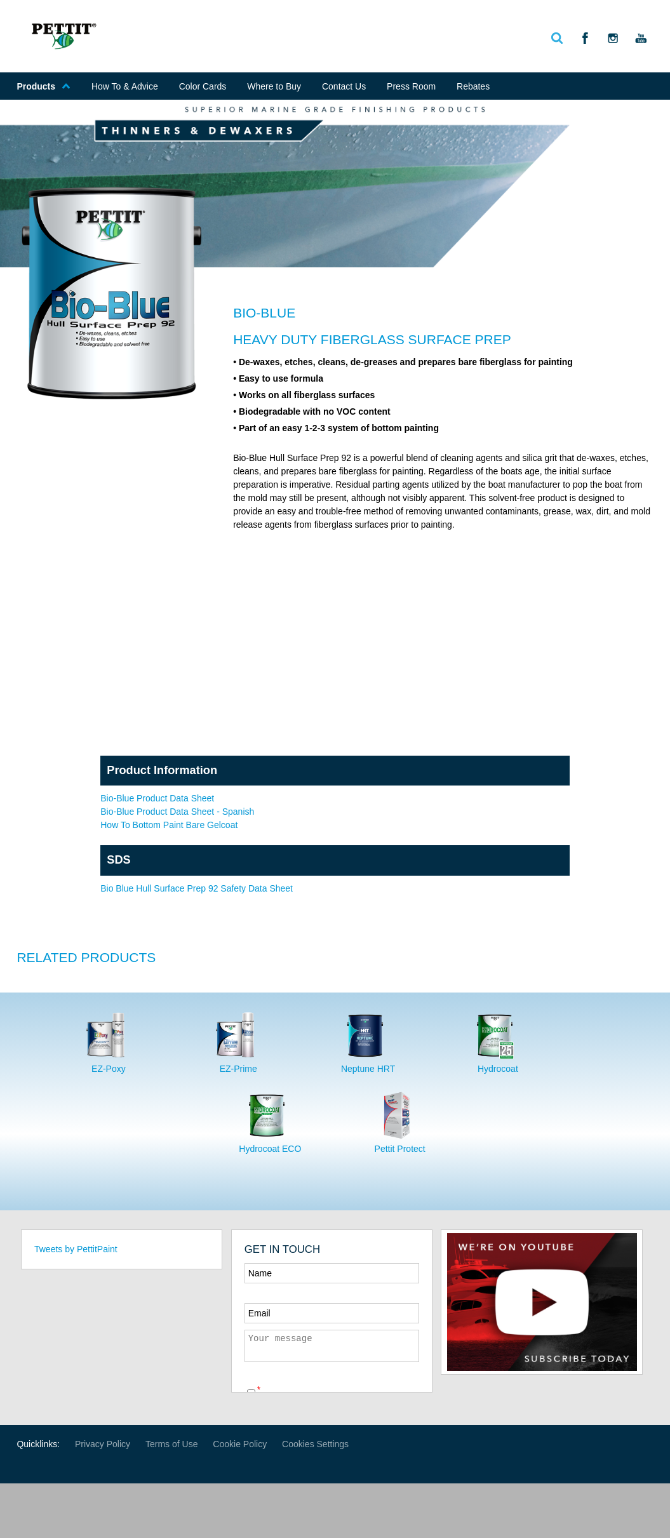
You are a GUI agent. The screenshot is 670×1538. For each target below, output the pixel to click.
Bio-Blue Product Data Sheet (157, 798)
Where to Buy (274, 86)
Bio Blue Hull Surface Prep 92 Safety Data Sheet (196, 888)
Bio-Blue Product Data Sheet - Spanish (177, 811)
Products (43, 86)
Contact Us (344, 86)
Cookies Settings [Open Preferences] (315, 1444)
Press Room (411, 86)
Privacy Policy (102, 1444)
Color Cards (203, 86)
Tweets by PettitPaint (75, 1249)
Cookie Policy (240, 1444)
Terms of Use (171, 1444)
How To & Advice (124, 86)
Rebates (473, 86)
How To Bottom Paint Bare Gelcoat (169, 825)
